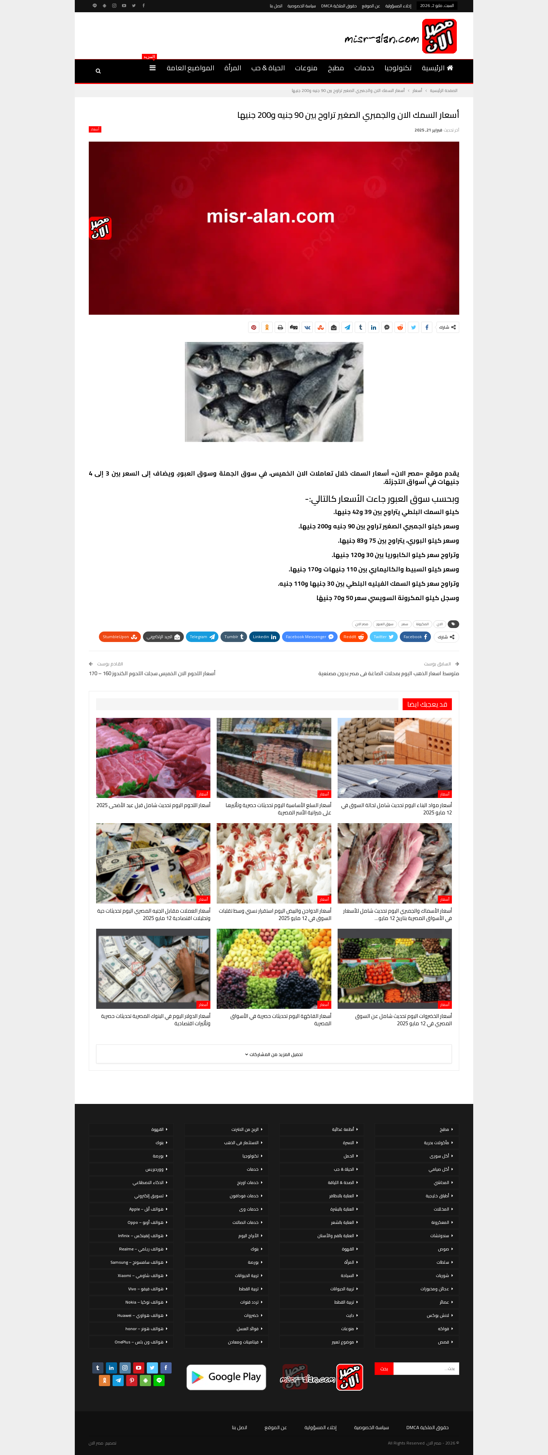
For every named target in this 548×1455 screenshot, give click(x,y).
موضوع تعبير (343, 1342)
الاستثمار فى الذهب (241, 1143)
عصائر (444, 1302)
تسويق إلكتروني (149, 1196)
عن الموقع (371, 6)
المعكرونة (440, 1222)
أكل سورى (439, 1156)
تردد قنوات (249, 1302)
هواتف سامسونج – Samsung (137, 1262)
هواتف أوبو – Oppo (146, 1222)
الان (440, 624)
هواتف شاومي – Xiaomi (141, 1275)
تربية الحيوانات (342, 1289)
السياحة (347, 1275)
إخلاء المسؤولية (398, 6)
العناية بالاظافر (341, 1196)
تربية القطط (344, 1302)
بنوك (255, 1249)
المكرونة (422, 624)
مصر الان (361, 624)
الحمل (349, 1156)
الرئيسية (437, 67)
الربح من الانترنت (245, 1129)
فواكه (443, 1329)
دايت (350, 1315)
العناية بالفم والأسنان (335, 1236)
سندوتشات (439, 1236)
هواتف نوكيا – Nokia (144, 1302)
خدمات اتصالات (245, 1222)
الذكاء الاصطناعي (148, 1182)
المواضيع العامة (190, 67)
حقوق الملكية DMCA (339, 6)
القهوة (348, 1249)
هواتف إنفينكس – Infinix (141, 1236)
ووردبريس (154, 1169)
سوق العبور (385, 624)
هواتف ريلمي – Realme (141, 1249)
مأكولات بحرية (436, 1143)
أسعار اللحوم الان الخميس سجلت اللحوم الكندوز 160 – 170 (152, 673)
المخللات (441, 1209)
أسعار (95, 129)
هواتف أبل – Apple (146, 1209)
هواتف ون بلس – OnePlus (139, 1342)
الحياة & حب (268, 67)
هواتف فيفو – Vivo (146, 1289)
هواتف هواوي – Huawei (140, 1315)
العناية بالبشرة (342, 1209)
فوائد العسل (248, 1329)
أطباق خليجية (437, 1196)
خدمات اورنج (248, 1182)
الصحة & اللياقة (341, 1182)
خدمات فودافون (244, 1196)
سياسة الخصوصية (302, 6)
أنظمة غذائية (343, 1129)
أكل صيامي (438, 1169)
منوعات (306, 67)
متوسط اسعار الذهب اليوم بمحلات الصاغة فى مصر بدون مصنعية (388, 673)
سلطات (443, 1262)
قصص (443, 1342)
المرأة (232, 67)
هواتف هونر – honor (144, 1329)
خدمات (364, 67)
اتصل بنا (276, 6)
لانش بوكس (438, 1315)
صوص (443, 1249)
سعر (405, 624)
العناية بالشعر (342, 1222)
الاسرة (348, 1143)
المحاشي (441, 1182)
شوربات (442, 1275)
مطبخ (336, 67)
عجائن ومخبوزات (434, 1289)
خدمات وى (249, 1209)
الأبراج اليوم (248, 1236)
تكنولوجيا (398, 67)
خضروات (251, 1315)
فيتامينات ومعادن (243, 1342)
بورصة (253, 1262)
